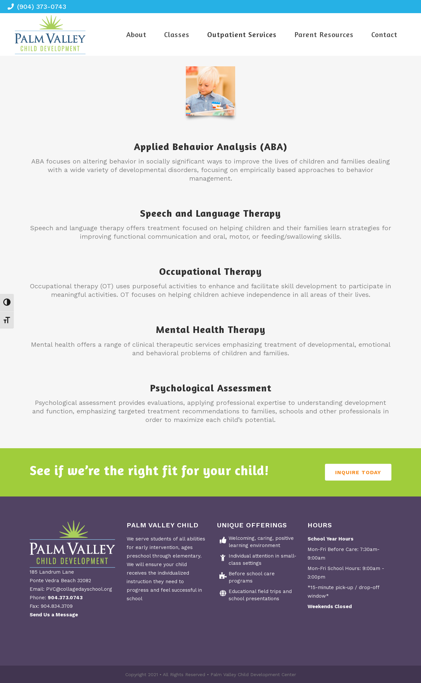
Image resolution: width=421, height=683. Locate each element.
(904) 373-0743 (41, 7)
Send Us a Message (54, 615)
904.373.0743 (65, 598)
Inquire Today (358, 472)
